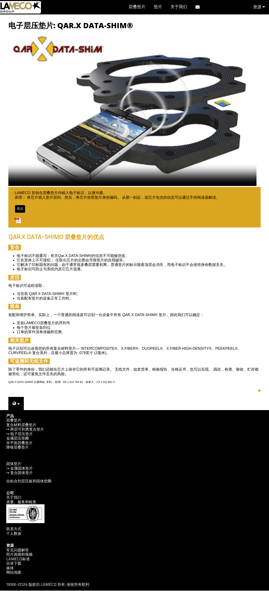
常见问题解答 (17, 550)
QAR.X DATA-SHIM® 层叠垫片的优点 (56, 237)
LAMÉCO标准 (18, 559)
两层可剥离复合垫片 (27, 430)
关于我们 (178, 6)
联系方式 (13, 529)
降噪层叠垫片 (17, 448)
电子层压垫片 (21, 434)
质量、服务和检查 (21, 502)
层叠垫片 (137, 6)
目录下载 (13, 564)
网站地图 (13, 573)
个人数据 (13, 534)
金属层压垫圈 (17, 439)
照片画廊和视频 (19, 555)
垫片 (158, 6)
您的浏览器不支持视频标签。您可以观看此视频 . (132, 110)
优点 (20, 209)
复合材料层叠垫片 (21, 425)
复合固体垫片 (21, 473)
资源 (259, 7)
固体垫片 (13, 464)
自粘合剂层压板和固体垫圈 (28, 481)
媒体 (10, 568)
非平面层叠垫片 (19, 443)
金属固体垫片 (21, 469)
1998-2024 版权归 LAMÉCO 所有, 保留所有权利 (47, 585)
